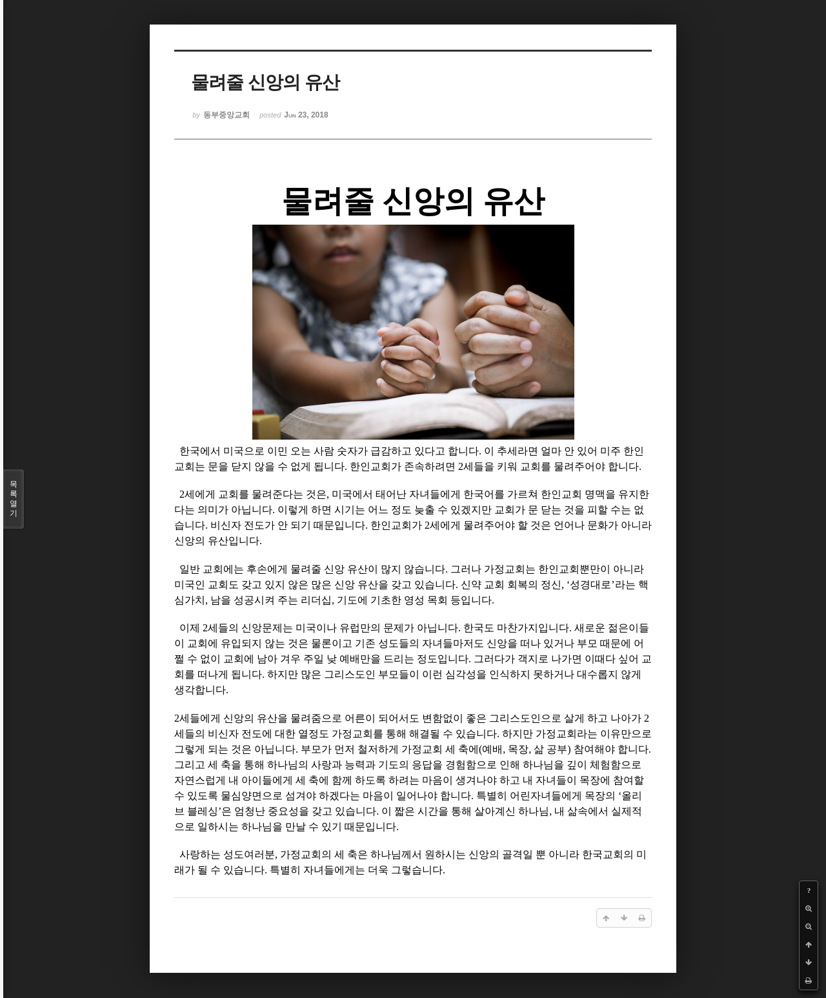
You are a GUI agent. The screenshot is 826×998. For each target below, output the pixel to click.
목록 (13, 499)
